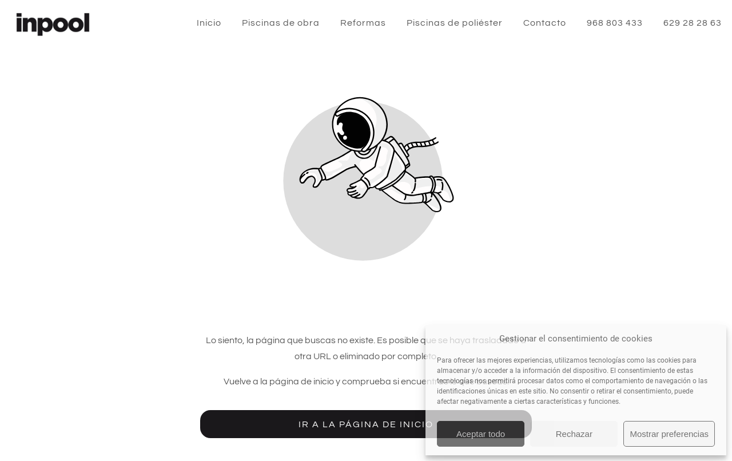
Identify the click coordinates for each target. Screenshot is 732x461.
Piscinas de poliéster (455, 22)
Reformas (363, 22)
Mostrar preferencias (669, 434)
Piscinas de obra (281, 22)
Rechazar (574, 434)
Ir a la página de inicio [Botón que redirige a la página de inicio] (366, 424)
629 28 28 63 (692, 22)
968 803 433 (615, 22)
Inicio (209, 22)
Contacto (544, 22)
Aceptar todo (480, 434)
